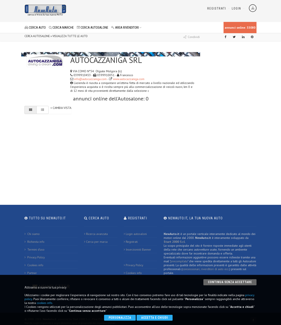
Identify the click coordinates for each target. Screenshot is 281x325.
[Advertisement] (121, 10)
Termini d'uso (34, 249)
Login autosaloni (135, 234)
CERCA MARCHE (61, 28)
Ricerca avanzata (96, 234)
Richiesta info (34, 242)
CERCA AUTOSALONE (92, 28)
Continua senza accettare (230, 282)
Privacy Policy (35, 257)
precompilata (179, 261)
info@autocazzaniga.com (90, 79)
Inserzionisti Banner (137, 249)
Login (236, 8)
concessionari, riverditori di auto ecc (205, 269)
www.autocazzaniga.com (128, 79)
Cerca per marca (96, 242)
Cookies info (34, 265)
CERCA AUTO (35, 28)
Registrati (216, 8)
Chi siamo (32, 234)
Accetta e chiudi (154, 317)
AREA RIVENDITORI (126, 28)
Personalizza (120, 317)
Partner (31, 273)
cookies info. (45, 303)
